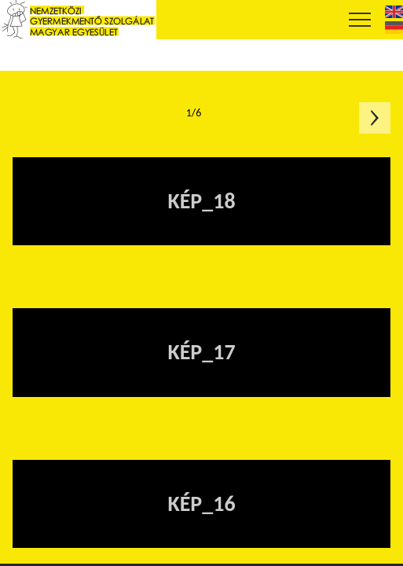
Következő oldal (374, 118)
